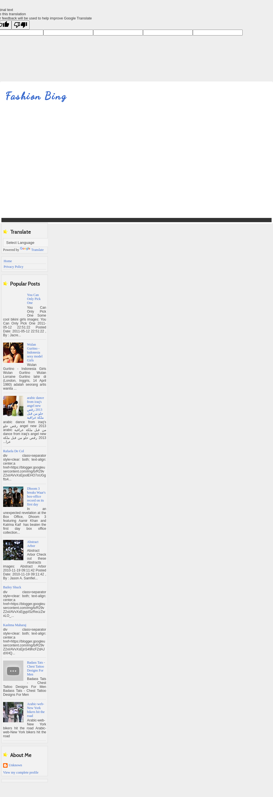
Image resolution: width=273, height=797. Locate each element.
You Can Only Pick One (34, 299)
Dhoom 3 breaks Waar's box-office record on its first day (36, 496)
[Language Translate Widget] (31, 242)
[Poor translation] (21, 25)
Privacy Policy (13, 267)
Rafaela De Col (13, 451)
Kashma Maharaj (14, 625)
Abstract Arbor (33, 544)
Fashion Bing (36, 96)
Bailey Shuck (12, 587)
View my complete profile (21, 772)
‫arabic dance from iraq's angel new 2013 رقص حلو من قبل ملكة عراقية (35, 408)
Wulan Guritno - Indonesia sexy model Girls (34, 352)
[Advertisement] (53, 164)
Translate (32, 250)
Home (8, 261)
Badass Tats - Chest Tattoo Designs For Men (36, 668)
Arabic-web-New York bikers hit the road (36, 710)
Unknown (15, 765)
